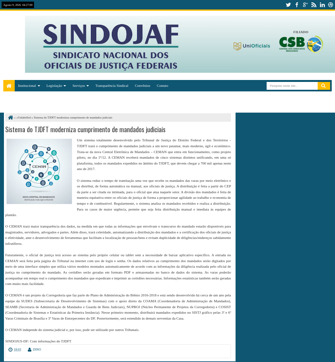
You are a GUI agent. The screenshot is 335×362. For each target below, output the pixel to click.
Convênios (142, 85)
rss (313, 4)
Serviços (79, 85)
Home (9, 85)
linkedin (322, 4)
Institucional (27, 85)
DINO (37, 349)
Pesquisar (324, 86)
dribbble (330, 4)
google (305, 4)
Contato (162, 85)
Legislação (54, 85)
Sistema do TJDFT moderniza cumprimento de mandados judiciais (85, 129)
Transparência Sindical (112, 85)
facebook (296, 4)
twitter (288, 4)
